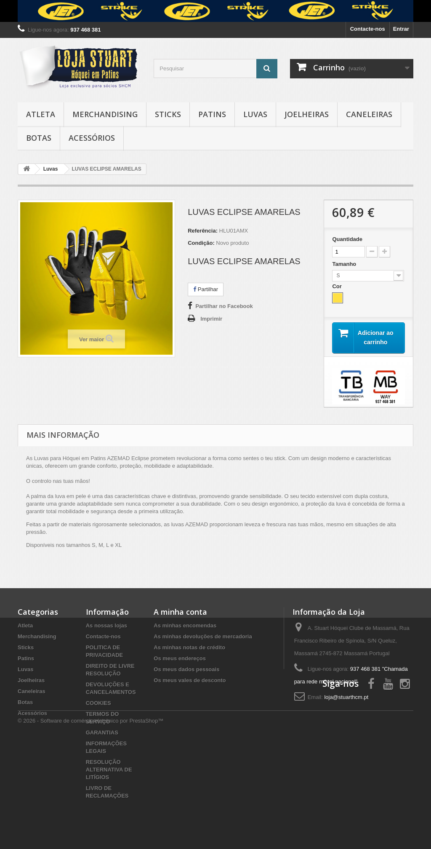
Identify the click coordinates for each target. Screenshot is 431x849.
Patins (212, 114)
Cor (337, 286)
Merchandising (105, 114)
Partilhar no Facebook (224, 306)
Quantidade (347, 239)
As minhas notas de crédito (189, 647)
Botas (38, 138)
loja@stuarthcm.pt (346, 697)
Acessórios (92, 138)
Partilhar (205, 289)
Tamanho (344, 264)
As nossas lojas (106, 625)
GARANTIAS (102, 732)
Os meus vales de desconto (190, 680)
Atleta (40, 114)
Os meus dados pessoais (186, 669)
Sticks (168, 114)
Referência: (203, 231)
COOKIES (98, 703)
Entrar (401, 29)
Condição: (201, 243)
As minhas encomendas (185, 625)
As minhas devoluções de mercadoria (203, 636)
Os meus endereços (180, 658)
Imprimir (211, 319)
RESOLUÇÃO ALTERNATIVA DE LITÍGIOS (109, 769)
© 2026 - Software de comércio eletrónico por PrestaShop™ (90, 826)
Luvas (255, 114)
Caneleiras (369, 114)
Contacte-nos (367, 29)
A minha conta (180, 612)
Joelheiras (307, 114)
